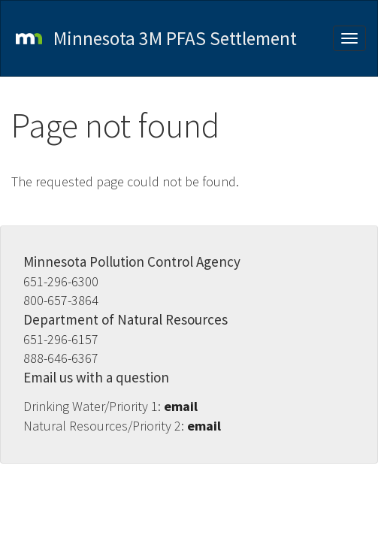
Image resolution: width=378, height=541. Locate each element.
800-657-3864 (60, 300)
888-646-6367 (60, 358)
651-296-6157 (60, 339)
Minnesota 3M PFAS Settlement (175, 38)
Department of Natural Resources (125, 319)
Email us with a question (96, 377)
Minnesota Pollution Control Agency (131, 261)
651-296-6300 (60, 281)
